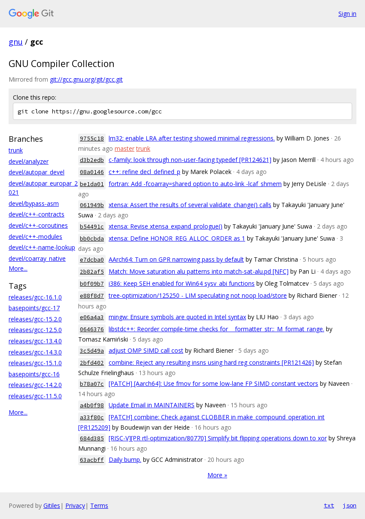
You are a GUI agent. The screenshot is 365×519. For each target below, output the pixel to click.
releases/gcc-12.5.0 (35, 330)
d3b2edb (92, 160)
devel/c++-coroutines (38, 225)
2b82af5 (92, 271)
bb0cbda (92, 238)
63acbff (92, 460)
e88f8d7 (92, 295)
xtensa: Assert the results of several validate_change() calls (190, 205)
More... (18, 268)
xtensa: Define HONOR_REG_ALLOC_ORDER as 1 (177, 238)
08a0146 (92, 172)
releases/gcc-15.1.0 (35, 363)
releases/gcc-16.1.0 (35, 297)
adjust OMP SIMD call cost (146, 350)
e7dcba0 (92, 259)
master (124, 148)
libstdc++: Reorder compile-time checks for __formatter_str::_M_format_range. (216, 329)
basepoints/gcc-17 (34, 308)
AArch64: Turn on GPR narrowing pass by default (176, 259)
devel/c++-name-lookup (42, 247)
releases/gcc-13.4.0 (35, 341)
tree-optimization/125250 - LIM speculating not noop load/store (198, 295)
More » (217, 475)
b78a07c (92, 384)
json (349, 505)
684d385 (92, 438)
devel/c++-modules (35, 236)
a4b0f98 (92, 405)
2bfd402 (92, 362)
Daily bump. (125, 459)
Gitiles (51, 505)
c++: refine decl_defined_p (144, 172)
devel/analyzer (29, 161)
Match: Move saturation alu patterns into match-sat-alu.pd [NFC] (199, 271)
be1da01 (92, 184)
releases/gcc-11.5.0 (35, 396)
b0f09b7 (92, 283)
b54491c (92, 226)
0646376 (92, 329)
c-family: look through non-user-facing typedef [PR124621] (190, 160)
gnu (16, 42)
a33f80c (92, 417)
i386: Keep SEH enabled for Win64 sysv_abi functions (182, 283)
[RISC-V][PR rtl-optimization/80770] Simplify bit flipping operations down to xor (218, 438)
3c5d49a (92, 350)
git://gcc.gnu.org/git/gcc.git (86, 79)
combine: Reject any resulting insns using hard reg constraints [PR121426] (211, 362)
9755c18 (92, 138)
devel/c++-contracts (36, 214)
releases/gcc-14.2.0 (35, 385)
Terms (99, 505)
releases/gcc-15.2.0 (35, 319)
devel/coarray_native (37, 258)
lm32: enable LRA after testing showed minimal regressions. (192, 138)
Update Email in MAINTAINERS (152, 405)
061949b (92, 205)
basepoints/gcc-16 (34, 374)
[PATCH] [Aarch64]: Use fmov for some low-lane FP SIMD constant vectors (213, 383)
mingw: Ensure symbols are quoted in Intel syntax (177, 317)
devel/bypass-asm (34, 203)
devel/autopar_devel (36, 172)
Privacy (75, 505)
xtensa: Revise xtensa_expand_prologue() (165, 226)
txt (329, 505)
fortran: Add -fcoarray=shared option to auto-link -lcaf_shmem (195, 184)
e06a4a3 (92, 317)
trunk (16, 150)
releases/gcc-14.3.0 (35, 352)
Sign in (347, 13)
